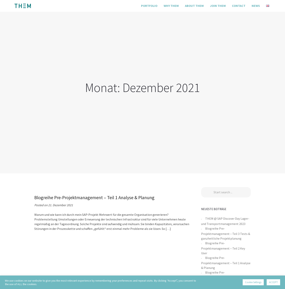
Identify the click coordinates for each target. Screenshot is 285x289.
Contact (238, 6)
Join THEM (218, 6)
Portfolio (149, 6)
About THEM (194, 6)
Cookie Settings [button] (253, 282)
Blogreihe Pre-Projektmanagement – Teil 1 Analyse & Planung (225, 263)
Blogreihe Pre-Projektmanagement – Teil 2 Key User (223, 248)
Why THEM (171, 6)
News (256, 6)
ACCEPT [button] (273, 282)
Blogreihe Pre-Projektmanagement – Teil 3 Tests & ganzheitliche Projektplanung (225, 233)
